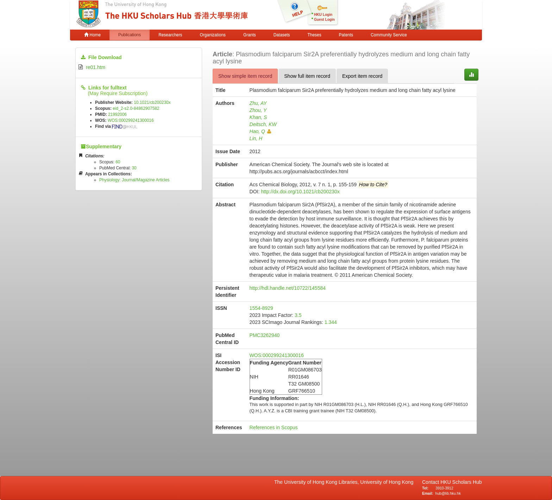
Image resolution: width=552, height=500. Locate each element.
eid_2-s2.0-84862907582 (136, 108)
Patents (346, 34)
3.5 (298, 315)
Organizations (213, 34)
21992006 (117, 114)
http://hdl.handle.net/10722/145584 (288, 288)
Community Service (389, 34)
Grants (249, 34)
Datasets (282, 34)
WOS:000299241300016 (131, 120)
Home (92, 34)
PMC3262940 (265, 335)
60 (117, 162)
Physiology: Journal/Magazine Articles (134, 179)
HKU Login (323, 15)
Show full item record (307, 76)
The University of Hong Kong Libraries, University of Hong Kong (345, 482)
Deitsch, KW (263, 124)
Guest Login (324, 19)
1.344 (331, 322)
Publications (129, 34)
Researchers (170, 34)
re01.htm (95, 67)
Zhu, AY (258, 103)
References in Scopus (274, 427)
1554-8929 (261, 308)
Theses (314, 34)
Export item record (362, 76)
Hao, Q (260, 131)
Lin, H (256, 138)
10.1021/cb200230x (152, 102)
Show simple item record (245, 76)
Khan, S (258, 117)
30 (134, 167)
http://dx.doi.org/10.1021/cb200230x (300, 191)
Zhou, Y (258, 110)
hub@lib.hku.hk (448, 493)
